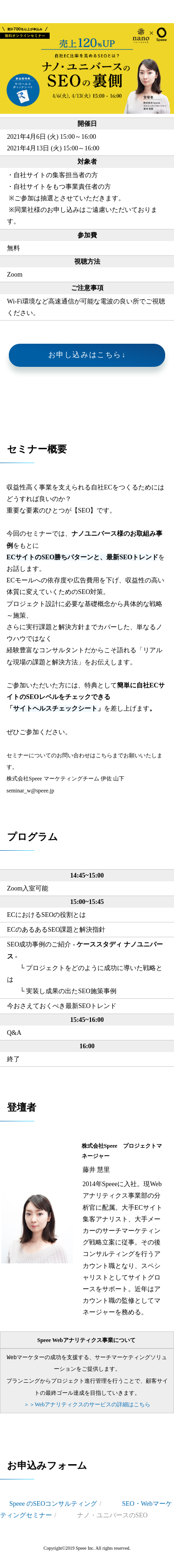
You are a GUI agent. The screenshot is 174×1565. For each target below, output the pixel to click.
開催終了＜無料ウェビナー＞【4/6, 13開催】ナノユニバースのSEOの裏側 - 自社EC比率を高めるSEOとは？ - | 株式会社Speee (10, 11)
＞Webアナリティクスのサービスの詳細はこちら (87, 1404)
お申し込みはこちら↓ (87, 355)
